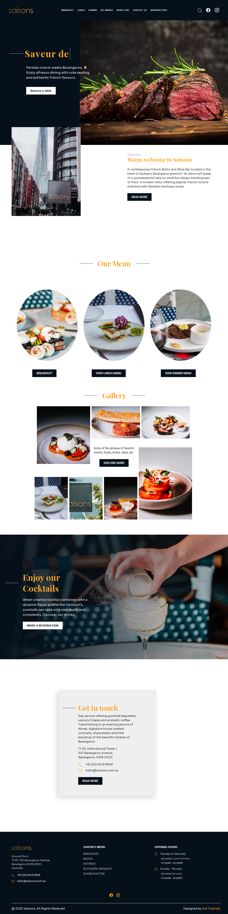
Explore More (114, 463)
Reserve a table (40, 90)
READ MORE (139, 197)
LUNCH (81, 10)
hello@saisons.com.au (98, 770)
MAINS (88, 858)
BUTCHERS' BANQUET (97, 868)
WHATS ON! (122, 10)
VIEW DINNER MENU (178, 373)
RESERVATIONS (159, 10)
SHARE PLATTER (94, 873)
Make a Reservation (42, 625)
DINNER (93, 10)
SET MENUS (106, 10)
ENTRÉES (89, 863)
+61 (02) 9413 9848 (95, 764)
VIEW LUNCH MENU (108, 373)
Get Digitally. (211, 908)
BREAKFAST (67, 10)
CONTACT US (140, 10)
